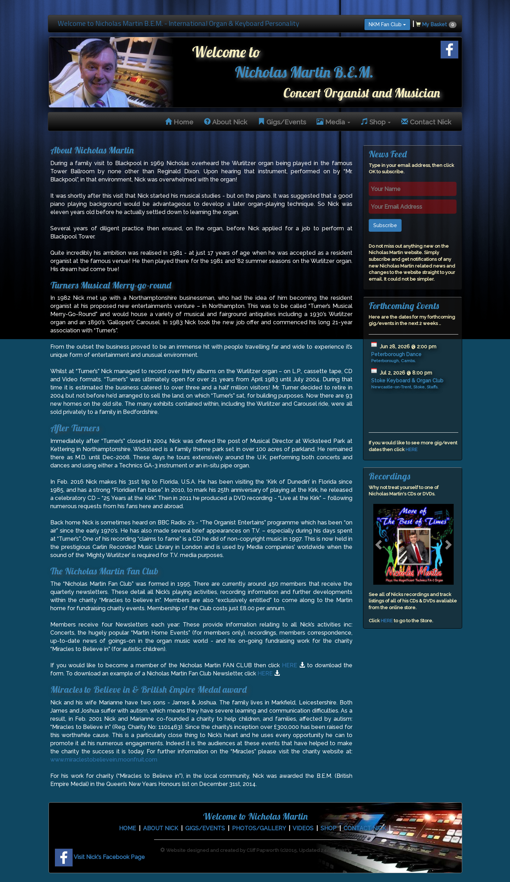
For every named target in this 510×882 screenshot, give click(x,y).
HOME (127, 828)
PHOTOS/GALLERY (259, 828)
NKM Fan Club (387, 24)
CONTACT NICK (365, 828)
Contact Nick (426, 122)
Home (179, 122)
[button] (379, 544)
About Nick (225, 122)
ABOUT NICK (160, 828)
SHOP (328, 828)
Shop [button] (376, 122)
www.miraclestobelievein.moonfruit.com (103, 759)
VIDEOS (303, 828)
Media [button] (333, 122)
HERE (289, 665)
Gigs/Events (282, 122)
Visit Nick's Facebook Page (100, 857)
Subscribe (385, 225)
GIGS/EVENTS (205, 828)
